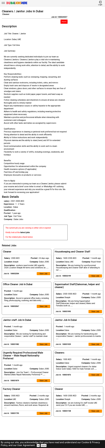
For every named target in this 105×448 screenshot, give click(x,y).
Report (64, 21)
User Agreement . (26, 445)
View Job (43, 273)
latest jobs (25, 232)
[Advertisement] (87, 125)
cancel (43, 445)
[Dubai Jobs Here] (17, 4)
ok (38, 445)
